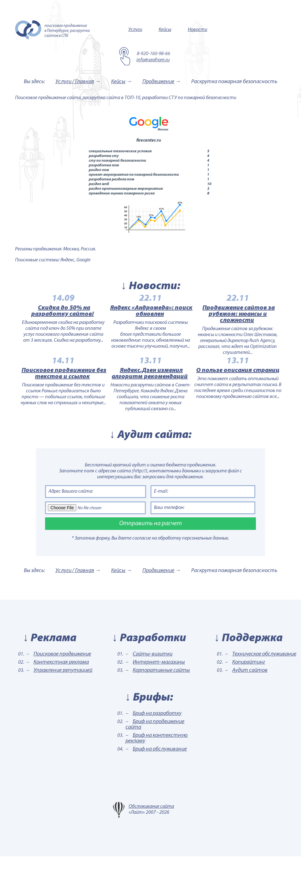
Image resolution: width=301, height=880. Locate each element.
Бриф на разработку (157, 737)
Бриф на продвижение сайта (154, 748)
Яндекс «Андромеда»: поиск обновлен (151, 317)
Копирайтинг (248, 686)
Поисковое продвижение (62, 678)
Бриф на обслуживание (160, 773)
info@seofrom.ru (153, 60)
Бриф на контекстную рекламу (156, 762)
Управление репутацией (62, 694)
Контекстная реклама (61, 686)
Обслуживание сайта (151, 830)
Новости (197, 29)
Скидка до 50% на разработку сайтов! (50, 317)
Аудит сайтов (250, 694)
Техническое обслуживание (264, 678)
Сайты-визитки (152, 678)
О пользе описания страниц (249, 388)
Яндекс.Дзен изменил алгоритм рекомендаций (150, 391)
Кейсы (165, 29)
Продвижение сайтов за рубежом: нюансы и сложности (250, 320)
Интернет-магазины (159, 686)
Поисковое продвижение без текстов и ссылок (52, 391)
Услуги (135, 29)
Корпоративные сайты (161, 694)
